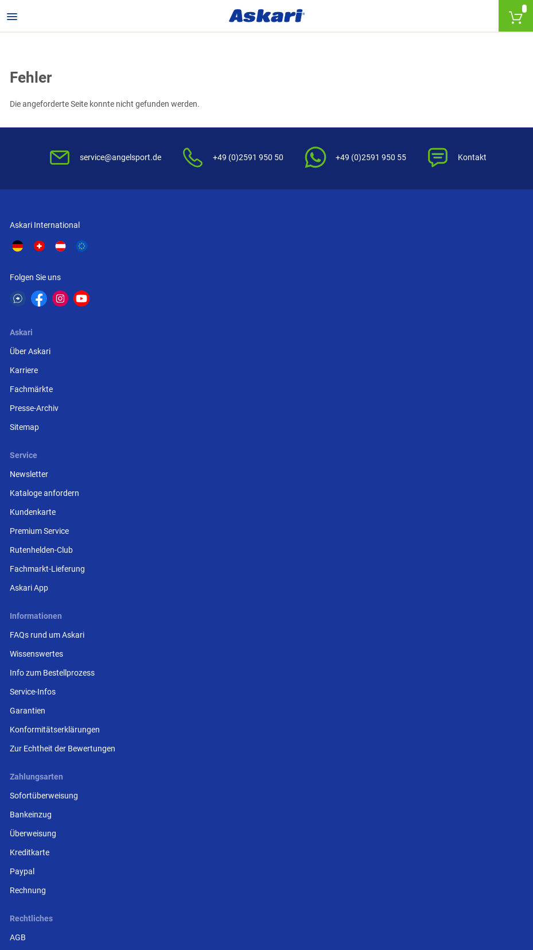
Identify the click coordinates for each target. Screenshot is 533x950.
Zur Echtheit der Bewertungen (64, 524)
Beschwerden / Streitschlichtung (243, 517)
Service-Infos (34, 467)
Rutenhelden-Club (392, 327)
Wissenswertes (38, 429)
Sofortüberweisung (395, 410)
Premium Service (390, 308)
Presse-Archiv (210, 308)
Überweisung (384, 448)
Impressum (206, 498)
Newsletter (380, 252)
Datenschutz (208, 448)
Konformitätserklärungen (56, 505)
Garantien (29, 486)
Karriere (200, 271)
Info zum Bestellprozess (53, 448)
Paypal (373, 486)
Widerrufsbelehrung (221, 429)
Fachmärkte (207, 289)
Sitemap (200, 327)
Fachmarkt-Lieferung (398, 346)
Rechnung (379, 505)
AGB (194, 410)
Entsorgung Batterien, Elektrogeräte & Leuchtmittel (253, 473)
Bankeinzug (382, 429)
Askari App (380, 365)
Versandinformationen (190, 887)
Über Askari (206, 252)
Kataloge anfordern (395, 271)
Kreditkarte (380, 467)
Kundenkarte (384, 289)
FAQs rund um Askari (48, 410)
